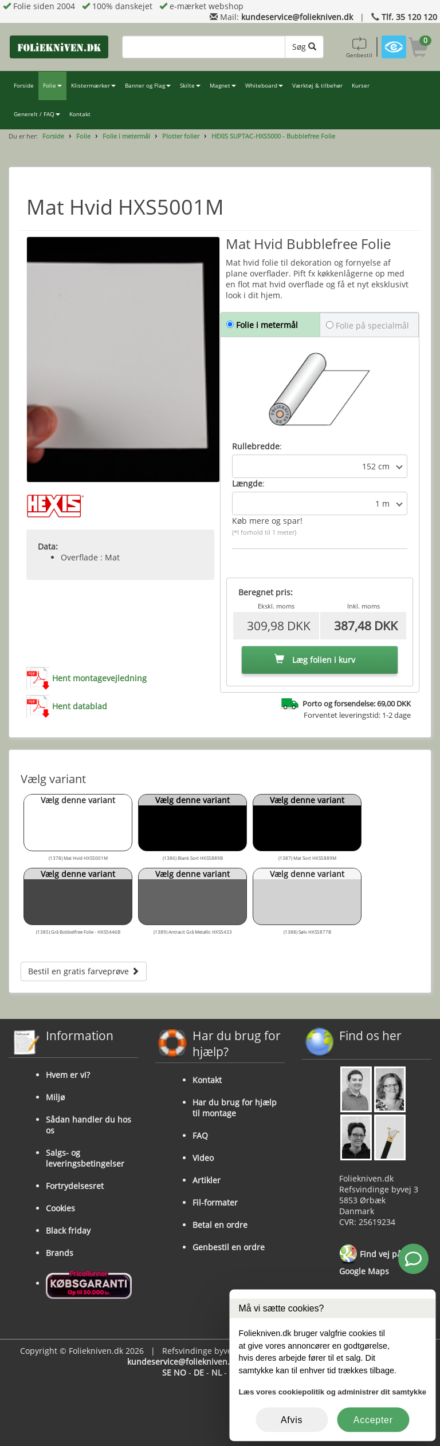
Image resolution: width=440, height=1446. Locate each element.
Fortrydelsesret (75, 1185)
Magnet (223, 85)
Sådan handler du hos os (88, 1125)
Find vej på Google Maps (370, 1260)
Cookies (60, 1208)
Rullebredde (256, 446)
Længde (247, 483)
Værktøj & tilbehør (317, 85)
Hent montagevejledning (99, 678)
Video (203, 1157)
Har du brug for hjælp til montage (234, 1108)
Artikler (206, 1180)
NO (180, 1372)
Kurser (361, 85)
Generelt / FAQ (37, 114)
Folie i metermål (126, 136)
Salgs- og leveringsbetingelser (85, 1158)
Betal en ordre (219, 1224)
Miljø (55, 1097)
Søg (304, 46)
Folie (52, 85)
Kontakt (80, 114)
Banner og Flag (148, 85)
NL (216, 1372)
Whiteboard (264, 85)
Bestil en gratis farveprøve (83, 971)
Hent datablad (79, 706)
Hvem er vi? (68, 1074)
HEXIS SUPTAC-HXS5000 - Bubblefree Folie (273, 136)
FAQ (200, 1135)
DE (199, 1372)
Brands (59, 1252)
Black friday (68, 1230)
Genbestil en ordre (228, 1247)
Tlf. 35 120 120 (409, 16)
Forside (24, 85)
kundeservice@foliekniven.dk (297, 16)
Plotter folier (180, 136)
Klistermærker (93, 85)
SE (166, 1372)
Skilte (190, 85)
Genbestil (359, 46)
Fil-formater (215, 1202)
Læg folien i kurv (314, 659)
